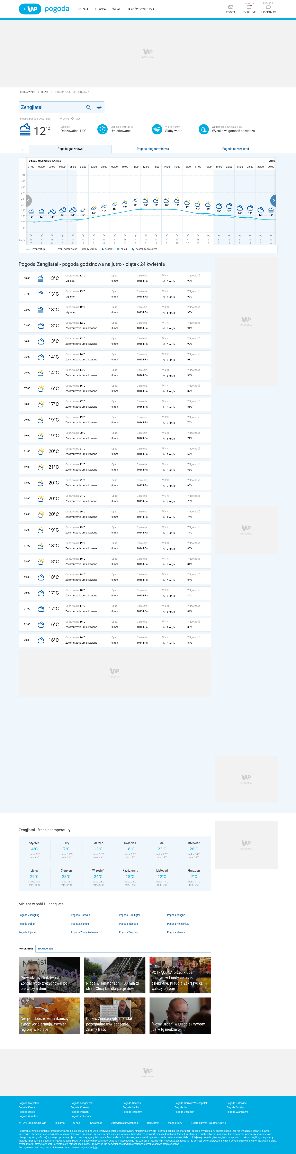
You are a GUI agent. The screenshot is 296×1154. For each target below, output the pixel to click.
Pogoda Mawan (176, 932)
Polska (83, 9)
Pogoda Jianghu (80, 923)
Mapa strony (175, 1122)
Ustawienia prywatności (124, 1122)
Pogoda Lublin (131, 1107)
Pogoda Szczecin (184, 1111)
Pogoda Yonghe (176, 915)
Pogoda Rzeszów (132, 1111)
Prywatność (95, 1122)
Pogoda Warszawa (237, 1111)
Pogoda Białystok (29, 1103)
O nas (76, 1122)
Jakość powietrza (140, 9)
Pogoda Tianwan (80, 915)
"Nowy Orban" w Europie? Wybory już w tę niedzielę (178, 1027)
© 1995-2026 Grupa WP (32, 1122)
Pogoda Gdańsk (132, 1103)
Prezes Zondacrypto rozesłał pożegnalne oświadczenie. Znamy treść (109, 1024)
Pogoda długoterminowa (153, 149)
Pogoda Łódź (181, 1107)
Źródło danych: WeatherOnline (208, 1122)
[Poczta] (231, 9)
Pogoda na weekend (235, 149)
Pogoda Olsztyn (235, 1107)
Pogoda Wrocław (28, 1116)
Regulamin (153, 1122)
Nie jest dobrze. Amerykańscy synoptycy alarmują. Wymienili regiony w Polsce (45, 1024)
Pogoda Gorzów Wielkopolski (191, 1103)
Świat (116, 9)
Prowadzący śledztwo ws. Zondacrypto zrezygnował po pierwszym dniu (44, 983)
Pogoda (57, 9)
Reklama (59, 1122)
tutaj (95, 1147)
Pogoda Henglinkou (178, 923)
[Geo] (99, 107)
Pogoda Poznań (80, 1111)
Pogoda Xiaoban (128, 923)
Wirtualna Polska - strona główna (30, 9)
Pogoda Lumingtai (129, 915)
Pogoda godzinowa (70, 149)
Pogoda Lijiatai (27, 932)
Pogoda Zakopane (81, 1116)
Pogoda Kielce (27, 1107)
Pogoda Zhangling (29, 915)
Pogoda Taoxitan (128, 932)
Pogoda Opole (27, 1111)
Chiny (45, 92)
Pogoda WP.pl (27, 92)
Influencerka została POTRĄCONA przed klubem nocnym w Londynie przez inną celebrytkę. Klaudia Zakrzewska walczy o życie (177, 977)
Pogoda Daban (27, 923)
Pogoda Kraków (80, 1107)
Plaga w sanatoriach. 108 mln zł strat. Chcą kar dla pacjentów (112, 986)
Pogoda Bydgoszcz (81, 1103)
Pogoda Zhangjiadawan (84, 932)
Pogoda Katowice (236, 1103)
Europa (100, 9)
